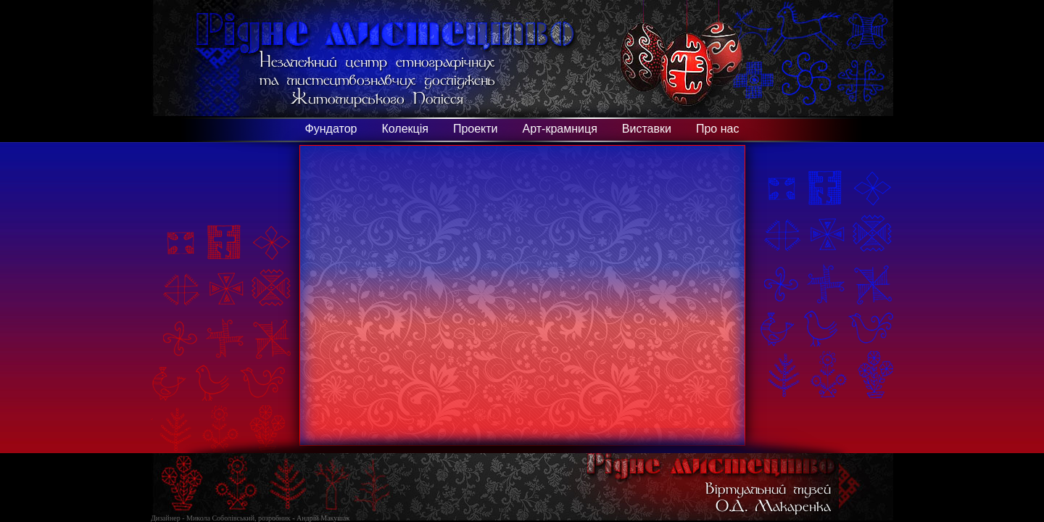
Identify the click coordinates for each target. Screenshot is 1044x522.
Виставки (646, 129)
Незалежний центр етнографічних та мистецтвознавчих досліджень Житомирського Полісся (377, 78)
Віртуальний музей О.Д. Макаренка (768, 495)
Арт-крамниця (560, 129)
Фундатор (331, 129)
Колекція (404, 129)
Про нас (717, 129)
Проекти (475, 129)
